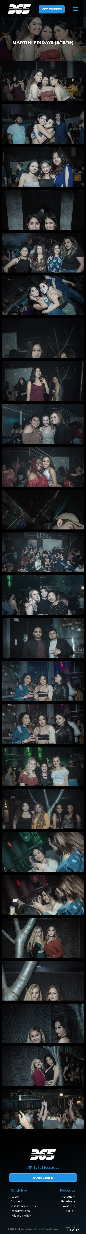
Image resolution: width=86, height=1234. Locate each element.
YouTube (69, 1206)
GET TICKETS (52, 9)
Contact (16, 1201)
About (15, 1196)
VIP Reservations (23, 1206)
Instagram (68, 1196)
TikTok (70, 1211)
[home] (17, 9)
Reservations (20, 1211)
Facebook (68, 1201)
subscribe (43, 1177)
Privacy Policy (21, 1215)
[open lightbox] (43, 81)
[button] (75, 9)
